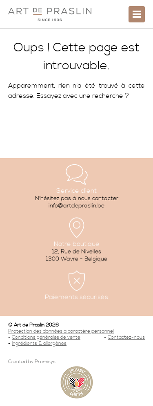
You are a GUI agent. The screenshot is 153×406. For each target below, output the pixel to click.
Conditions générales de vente (46, 337)
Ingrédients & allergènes (39, 343)
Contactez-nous (126, 337)
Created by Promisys (31, 362)
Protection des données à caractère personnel (61, 331)
